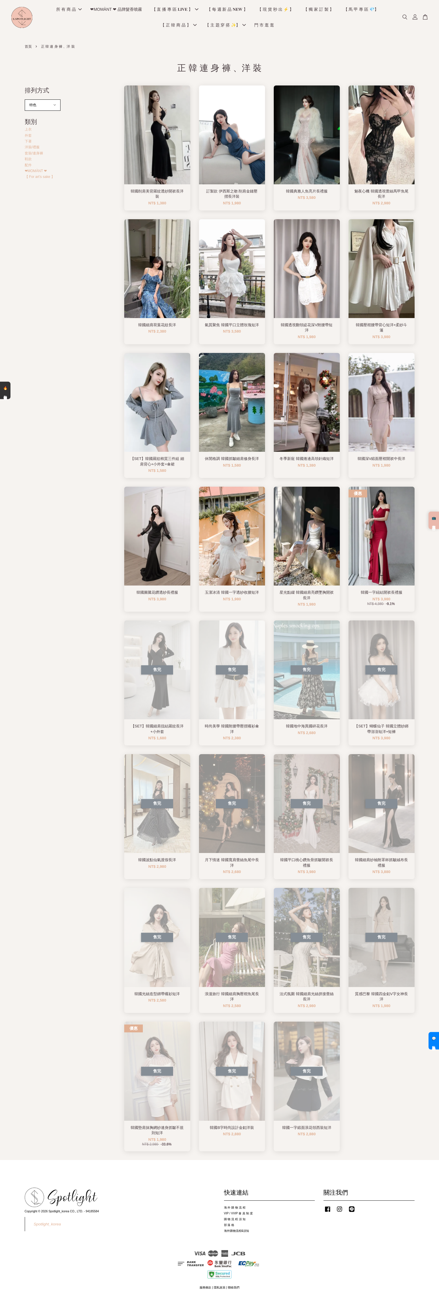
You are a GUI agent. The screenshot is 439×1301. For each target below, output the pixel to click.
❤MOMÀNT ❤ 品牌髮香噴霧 (116, 10)
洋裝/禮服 (32, 149)
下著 (28, 143)
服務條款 (205, 1289)
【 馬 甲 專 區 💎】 (361, 10)
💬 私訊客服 (434, 1040)
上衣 (28, 132)
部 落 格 (229, 1227)
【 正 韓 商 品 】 (178, 26)
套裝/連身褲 (34, 155)
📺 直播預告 (434, 520)
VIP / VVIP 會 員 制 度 (238, 1215)
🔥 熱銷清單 (5, 390)
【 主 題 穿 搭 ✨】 (225, 26)
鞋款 (28, 161)
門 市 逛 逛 (264, 26)
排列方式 (37, 92)
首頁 (28, 49)
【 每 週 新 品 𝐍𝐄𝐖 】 (227, 10)
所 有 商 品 (69, 10)
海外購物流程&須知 (236, 1232)
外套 (28, 137)
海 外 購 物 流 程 (235, 1209)
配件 (28, 167)
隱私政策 (219, 1289)
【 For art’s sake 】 (40, 179)
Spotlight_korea (47, 1226)
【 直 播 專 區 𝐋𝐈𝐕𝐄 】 (175, 10)
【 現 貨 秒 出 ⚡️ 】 (275, 10)
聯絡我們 (233, 1289)
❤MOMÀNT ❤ (36, 173)
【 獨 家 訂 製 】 (318, 10)
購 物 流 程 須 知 (235, 1221)
